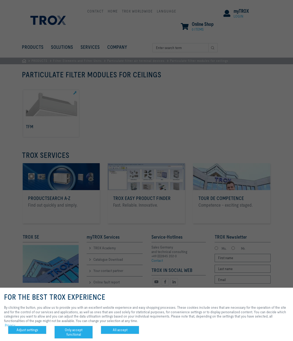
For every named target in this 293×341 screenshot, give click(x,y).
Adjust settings (27, 330)
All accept (120, 330)
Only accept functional (73, 332)
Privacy (10, 325)
